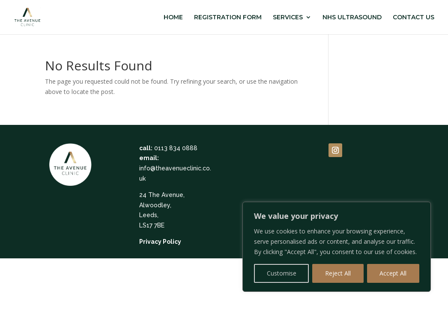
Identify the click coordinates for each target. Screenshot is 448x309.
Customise (281, 273)
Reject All (338, 273)
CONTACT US (413, 17)
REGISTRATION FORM (228, 17)
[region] (336, 247)
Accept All (392, 273)
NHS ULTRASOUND (352, 17)
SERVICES (288, 17)
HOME (173, 17)
